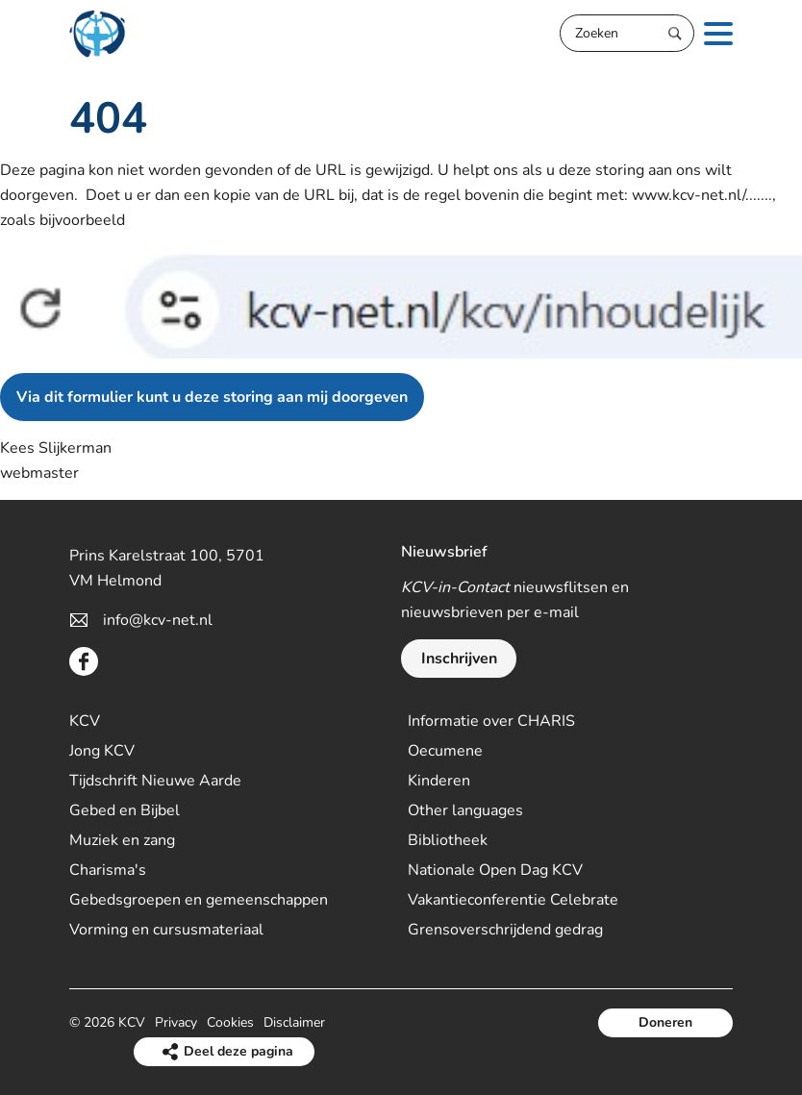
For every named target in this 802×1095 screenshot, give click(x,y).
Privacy (176, 1022)
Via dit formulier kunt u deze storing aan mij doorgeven (212, 397)
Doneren (665, 1022)
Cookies (230, 1022)
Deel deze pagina (238, 1051)
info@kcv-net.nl (158, 620)
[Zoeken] (627, 33)
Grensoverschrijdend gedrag (505, 929)
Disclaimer (294, 1022)
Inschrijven (459, 658)
